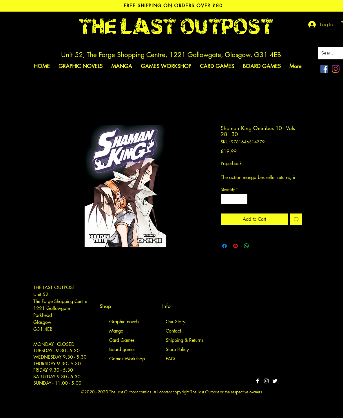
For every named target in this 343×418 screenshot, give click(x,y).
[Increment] (243, 199)
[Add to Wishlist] (296, 219)
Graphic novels (124, 322)
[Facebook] (324, 69)
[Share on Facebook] (224, 245)
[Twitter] (275, 381)
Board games (122, 349)
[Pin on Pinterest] (235, 245)
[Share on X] (257, 245)
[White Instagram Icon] (266, 381)
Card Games (121, 340)
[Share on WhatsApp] (246, 245)
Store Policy (177, 349)
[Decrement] (225, 199)
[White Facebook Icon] (257, 381)
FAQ (170, 359)
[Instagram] (336, 69)
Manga (116, 331)
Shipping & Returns (184, 340)
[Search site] (329, 53)
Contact (173, 331)
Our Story (175, 322)
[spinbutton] (234, 199)
